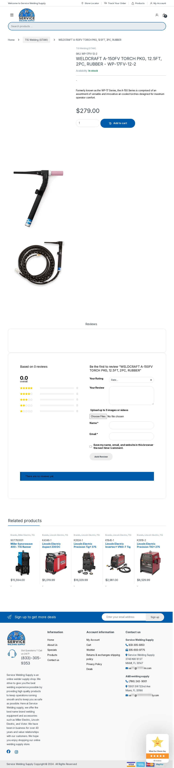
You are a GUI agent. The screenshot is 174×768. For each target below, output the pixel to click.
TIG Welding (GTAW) (36, 39)
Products (138, 3)
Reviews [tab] (91, 324)
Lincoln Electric (57, 535)
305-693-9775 (137, 649)
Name (94, 423)
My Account (158, 3)
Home (11, 39)
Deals (89, 669)
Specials (52, 649)
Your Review (97, 387)
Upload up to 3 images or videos (109, 410)
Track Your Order (115, 3)
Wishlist (90, 649)
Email (94, 434)
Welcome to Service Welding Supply (26, 3)
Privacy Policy (94, 664)
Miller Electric (24, 535)
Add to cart (120, 123)
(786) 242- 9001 (138, 681)
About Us (52, 644)
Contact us (53, 660)
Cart (88, 644)
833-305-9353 (136, 644)
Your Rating (96, 378)
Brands (14, 535)
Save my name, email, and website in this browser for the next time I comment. (125, 446)
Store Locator (90, 3)
